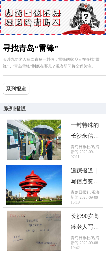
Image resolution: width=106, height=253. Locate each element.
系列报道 (16, 89)
